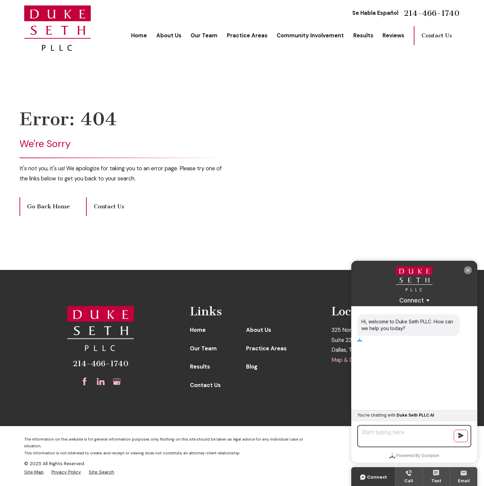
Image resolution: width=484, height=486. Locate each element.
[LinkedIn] (101, 381)
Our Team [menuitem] (204, 35)
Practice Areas (266, 348)
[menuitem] (34, 472)
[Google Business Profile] (117, 381)
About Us (258, 330)
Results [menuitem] (363, 35)
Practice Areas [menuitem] (247, 35)
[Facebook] (84, 381)
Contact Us (436, 35)
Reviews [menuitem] (393, 35)
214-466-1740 (432, 13)
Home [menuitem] (139, 35)
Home (198, 330)
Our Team (203, 348)
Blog (251, 366)
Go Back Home (48, 206)
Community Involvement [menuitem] (310, 35)
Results (200, 366)
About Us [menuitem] (169, 35)
